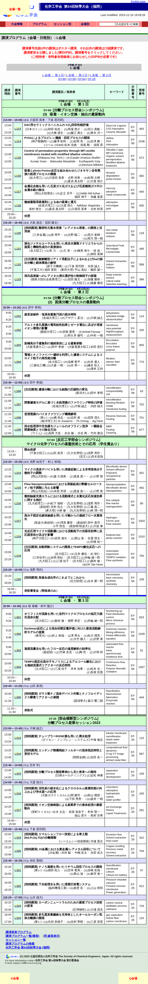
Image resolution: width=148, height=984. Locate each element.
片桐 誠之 (97, 317)
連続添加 (56, 343)
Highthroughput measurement (114, 333)
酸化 (89, 661)
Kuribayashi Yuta (89, 161)
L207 (18, 404)
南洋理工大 (49, 421)
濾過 (76, 354)
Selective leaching (116, 284)
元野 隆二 (74, 234)
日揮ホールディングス (70, 775)
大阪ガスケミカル (53, 795)
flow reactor (112, 503)
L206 (18, 391)
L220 (18, 579)
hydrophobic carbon (113, 795)
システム (85, 354)
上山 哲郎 (97, 888)
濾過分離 (44, 389)
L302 (18, 633)
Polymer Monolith (116, 668)
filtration (110, 358)
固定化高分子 (43, 661)
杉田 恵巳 (97, 346)
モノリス (57, 661)
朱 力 (52, 250)
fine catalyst (112, 500)
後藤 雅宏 (97, 283)
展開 (56, 697)
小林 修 (61, 510)
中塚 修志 (97, 739)
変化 (85, 389)
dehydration (112, 313)
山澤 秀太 (74, 635)
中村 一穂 (97, 335)
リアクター (49, 665)
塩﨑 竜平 (74, 361)
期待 (93, 771)
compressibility (114, 391)
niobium (110, 236)
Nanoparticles (114, 490)
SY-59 (72, 79)
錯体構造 (41, 262)
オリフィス (31, 613)
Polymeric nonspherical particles (113, 476)
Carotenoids (113, 251)
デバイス (47, 469)
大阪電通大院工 (79, 346)
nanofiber (111, 364)
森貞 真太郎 (75, 181)
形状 (27, 753)
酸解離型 (44, 259)
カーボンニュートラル (53, 902)
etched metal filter (116, 760)
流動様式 (67, 496)
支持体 (66, 914)
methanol (111, 909)
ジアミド (56, 259)
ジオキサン (84, 170)
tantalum (111, 233)
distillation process (116, 905)
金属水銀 (30, 189)
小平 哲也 (59, 526)
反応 (54, 170)
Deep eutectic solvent (114, 276)
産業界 (71, 804)
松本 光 (95, 668)
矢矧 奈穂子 (55, 921)
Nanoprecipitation (116, 484)
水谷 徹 (69, 433)
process (110, 773)
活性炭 (43, 788)
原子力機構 (54, 266)
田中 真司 (94, 522)
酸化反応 (89, 546)
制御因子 (82, 275)
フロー (89, 515)
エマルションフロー (52, 834)
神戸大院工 (40, 538)
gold (108, 208)
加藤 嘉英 (97, 196)
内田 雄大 (97, 406)
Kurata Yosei (38, 161)
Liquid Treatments (116, 813)
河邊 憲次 (97, 841)
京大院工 (61, 553)
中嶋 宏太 (81, 852)
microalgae (112, 205)
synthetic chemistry (111, 582)
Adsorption (112, 144)
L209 (18, 429)
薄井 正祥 (97, 368)
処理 (33, 174)
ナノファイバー (43, 354)
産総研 (44, 506)
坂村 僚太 (35, 209)
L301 (18, 617)
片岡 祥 (98, 652)
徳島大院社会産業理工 (46, 279)
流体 (39, 469)
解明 (53, 262)
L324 (18, 918)
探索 (94, 275)
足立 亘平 (66, 193)
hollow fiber (112, 918)
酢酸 (84, 484)
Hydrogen (111, 517)
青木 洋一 (97, 132)
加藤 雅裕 (94, 279)
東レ (43, 417)
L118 (18, 205)
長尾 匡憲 (97, 672)
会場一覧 (15, 9)
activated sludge (115, 316)
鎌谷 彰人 (94, 365)
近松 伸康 (97, 775)
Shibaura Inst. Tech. (50, 157)
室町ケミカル (40, 811)
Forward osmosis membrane (115, 888)
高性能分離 (49, 358)
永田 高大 (97, 852)
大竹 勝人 (80, 639)
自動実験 (44, 546)
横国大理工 (48, 331)
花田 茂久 (94, 417)
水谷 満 (82, 433)
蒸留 (82, 902)
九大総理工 (36, 503)
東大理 (50, 510)
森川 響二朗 (95, 700)
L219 (18, 555)
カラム (46, 496)
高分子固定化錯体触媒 (38, 515)
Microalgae (112, 248)
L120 (18, 233)
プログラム (39, 24)
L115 (18, 157)
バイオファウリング (52, 414)
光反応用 (30, 531)
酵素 (33, 697)
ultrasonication (114, 319)
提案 (42, 632)
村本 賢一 (94, 811)
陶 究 (82, 652)
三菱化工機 (38, 365)
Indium (110, 264)
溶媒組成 (73, 484)
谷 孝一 (75, 365)
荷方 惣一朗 (95, 238)
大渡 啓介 (97, 181)
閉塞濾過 (30, 402)
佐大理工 (36, 177)
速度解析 (73, 648)
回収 (67, 137)
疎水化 (54, 788)
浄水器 (40, 791)
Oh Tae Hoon (94, 564)
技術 (67, 834)
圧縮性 (74, 389)
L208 (18, 417)
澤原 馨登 (66, 522)
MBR (109, 426)
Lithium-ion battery (116, 875)
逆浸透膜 (30, 414)
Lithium (110, 871)
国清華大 (80, 700)
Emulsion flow (114, 834)
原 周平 (55, 234)
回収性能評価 (80, 124)
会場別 (85, 24)
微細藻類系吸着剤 (35, 202)
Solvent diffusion (115, 469)
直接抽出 (56, 247)
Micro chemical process (114, 622)
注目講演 (31, 259)
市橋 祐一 (97, 541)
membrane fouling (116, 409)
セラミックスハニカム (47, 124)
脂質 (27, 247)
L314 (18, 753)
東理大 (40, 635)
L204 (18, 361)
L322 (18, 886)
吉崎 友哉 (94, 870)
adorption (111, 191)
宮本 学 (34, 765)
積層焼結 (59, 750)
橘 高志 (58, 417)
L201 (18, 316)
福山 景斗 (81, 815)
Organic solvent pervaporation (115, 158)
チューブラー (47, 736)
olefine (110, 138)
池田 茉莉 (50, 269)
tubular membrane (116, 733)
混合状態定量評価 (63, 628)
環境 (36, 328)
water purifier (113, 799)
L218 (18, 536)
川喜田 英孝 (37, 119)
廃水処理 (85, 736)
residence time (114, 656)
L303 (18, 650)
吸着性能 (90, 788)
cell (108, 394)
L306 (18, 697)
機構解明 (70, 414)
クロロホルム (76, 788)
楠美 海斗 (83, 250)
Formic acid (112, 520)
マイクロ (30, 469)
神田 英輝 (97, 254)
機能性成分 (40, 247)
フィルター (72, 750)
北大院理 (76, 581)
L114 (18, 141)
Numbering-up (114, 610)
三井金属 (39, 234)
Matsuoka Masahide (62, 161)
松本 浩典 (70, 145)
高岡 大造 (54, 433)
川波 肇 (98, 526)
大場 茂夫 (97, 909)
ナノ (53, 693)
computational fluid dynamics (116, 749)
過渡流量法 (31, 648)
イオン (28, 328)
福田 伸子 (81, 196)
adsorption (112, 202)
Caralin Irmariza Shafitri (85, 157)
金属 (45, 849)
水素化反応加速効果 (89, 496)
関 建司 (75, 795)
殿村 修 (95, 561)
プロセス (75, 137)
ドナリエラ (86, 243)
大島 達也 (36, 222)
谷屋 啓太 (94, 538)
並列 (62, 613)
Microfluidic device (116, 466)
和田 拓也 (54, 129)
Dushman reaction (116, 629)
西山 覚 (79, 538)
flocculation (112, 340)
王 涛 (66, 250)
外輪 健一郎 (92, 557)
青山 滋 (78, 873)
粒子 (36, 358)
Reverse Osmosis (116, 415)
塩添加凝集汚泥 (52, 314)
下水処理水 (46, 884)
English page (138, 1)
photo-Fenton (113, 179)
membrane (112, 325)
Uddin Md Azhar (90, 193)
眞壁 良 (78, 888)
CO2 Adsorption (115, 128)
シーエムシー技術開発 (74, 841)
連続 (82, 515)
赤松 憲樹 (36, 860)
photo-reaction (114, 538)
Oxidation (111, 671)
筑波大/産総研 (44, 522)
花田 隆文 (51, 222)
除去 (42, 189)
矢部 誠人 (94, 266)
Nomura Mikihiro (92, 164)
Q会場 (133, 978)
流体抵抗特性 (90, 750)
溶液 (82, 227)
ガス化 (60, 186)
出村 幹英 (97, 209)
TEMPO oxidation (116, 557)
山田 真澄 (36, 685)
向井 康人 (94, 361)
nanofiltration (113, 736)
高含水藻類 (72, 243)
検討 (39, 499)
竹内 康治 (97, 433)
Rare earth (112, 840)
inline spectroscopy (113, 652)
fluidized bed (113, 534)
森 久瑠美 (60, 476)
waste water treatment (112, 741)
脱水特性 (70, 314)
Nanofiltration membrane (113, 867)
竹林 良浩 (66, 652)
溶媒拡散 (70, 469)
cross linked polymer (112, 348)
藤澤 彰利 (60, 141)
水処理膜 (62, 402)
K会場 (15, 978)
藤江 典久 (77, 132)
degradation (112, 175)
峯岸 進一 (97, 873)
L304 (18, 667)
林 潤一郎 (97, 510)
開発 (87, 137)
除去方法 (50, 429)
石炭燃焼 (85, 186)
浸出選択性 (66, 275)
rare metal (111, 229)
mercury (110, 188)
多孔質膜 (41, 324)
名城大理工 (50, 317)
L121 (18, 248)
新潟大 (80, 392)
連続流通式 (34, 665)
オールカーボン (89, 914)
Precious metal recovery (114, 851)
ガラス (43, 693)
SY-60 (62, 79)
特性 (91, 402)
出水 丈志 (59, 811)
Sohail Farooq (91, 331)
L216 (18, 503)
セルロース (94, 484)
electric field (112, 361)
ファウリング (79, 402)
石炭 (53, 186)
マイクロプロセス (76, 613)
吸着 (27, 170)
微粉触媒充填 (33, 496)
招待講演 (31, 227)
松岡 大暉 (94, 177)
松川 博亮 (94, 635)
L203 (18, 345)
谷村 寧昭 (77, 921)
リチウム (70, 866)
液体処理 (87, 804)
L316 (18, 793)
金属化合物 (31, 186)
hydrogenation (114, 506)
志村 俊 (75, 417)
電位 (82, 324)
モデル (40, 402)
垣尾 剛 (85, 145)
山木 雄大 (36, 897)
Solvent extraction (116, 837)
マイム (36, 433)
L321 (18, 870)
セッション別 (62, 24)
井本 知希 (77, 668)
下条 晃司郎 (55, 119)
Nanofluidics (113, 690)
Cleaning (111, 432)
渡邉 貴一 (80, 476)
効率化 (86, 648)
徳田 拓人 (54, 870)
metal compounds (116, 194)
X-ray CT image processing (115, 755)
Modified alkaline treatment (115, 164)
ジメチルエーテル (41, 243)
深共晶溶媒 (31, 275)
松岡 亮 (78, 141)
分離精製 (50, 837)
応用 (27, 550)
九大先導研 (75, 503)
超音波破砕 (31, 314)
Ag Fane (97, 421)
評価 (99, 402)
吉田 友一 (97, 757)
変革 (30, 905)
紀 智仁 (95, 553)
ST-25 (91, 79)
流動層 (51, 531)
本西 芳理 (60, 491)
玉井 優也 (81, 553)
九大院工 (79, 283)
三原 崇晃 (97, 921)
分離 (41, 771)
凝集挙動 (76, 343)
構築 (53, 174)
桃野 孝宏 (74, 620)
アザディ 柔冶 (74, 317)
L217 (18, 520)
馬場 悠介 (74, 129)
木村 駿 (66, 852)
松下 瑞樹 (57, 503)
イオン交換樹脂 (49, 804)
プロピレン (48, 137)
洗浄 (85, 426)
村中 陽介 (46, 606)
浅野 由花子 (37, 461)
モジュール (57, 426)
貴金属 (63, 849)
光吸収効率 (89, 531)
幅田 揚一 (97, 269)
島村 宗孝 (97, 815)
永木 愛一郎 (95, 581)
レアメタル (72, 227)
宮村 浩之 (57, 506)
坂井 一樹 (97, 798)
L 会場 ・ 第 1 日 (53, 75)
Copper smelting (115, 846)
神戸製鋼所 (39, 141)
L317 (18, 810)
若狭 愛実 (69, 331)
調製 (39, 472)
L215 (18, 487)
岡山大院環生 (44, 193)
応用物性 (79, 909)
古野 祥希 (74, 177)
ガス (68, 186)
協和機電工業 (57, 888)
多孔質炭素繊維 (49, 914)
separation (112, 770)
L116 (18, 175)
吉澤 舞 (95, 141)
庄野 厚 (98, 639)
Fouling (110, 419)
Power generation (116, 892)
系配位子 (67, 259)
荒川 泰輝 (94, 234)
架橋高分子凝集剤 (35, 343)
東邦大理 (67, 269)
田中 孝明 (34, 307)
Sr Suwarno (65, 421)
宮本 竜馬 (74, 870)
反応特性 (65, 665)
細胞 (64, 389)
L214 (18, 472)
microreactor (113, 574)
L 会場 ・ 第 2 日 (76, 75)
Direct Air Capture (116, 125)
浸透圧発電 (72, 884)
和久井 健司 (75, 335)
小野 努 (98, 476)
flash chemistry (114, 577)
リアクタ (41, 697)
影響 (44, 328)
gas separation (114, 914)
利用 (65, 354)
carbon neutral (114, 902)
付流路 (43, 613)
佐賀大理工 (46, 205)
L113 (18, 128)
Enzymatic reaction (112, 702)
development (113, 776)
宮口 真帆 (94, 129)
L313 (18, 738)
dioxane (110, 172)
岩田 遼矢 (61, 538)
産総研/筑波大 (79, 526)
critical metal (113, 281)
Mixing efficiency (115, 632)
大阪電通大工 (35, 346)
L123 (18, 279)
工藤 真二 (94, 506)
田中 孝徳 (58, 346)
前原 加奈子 (76, 811)
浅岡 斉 (98, 145)
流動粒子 (73, 531)
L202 (18, 330)
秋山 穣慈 (94, 795)
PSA (108, 141)
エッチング (46, 750)
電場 (27, 354)
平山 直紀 (81, 269)
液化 (27, 243)
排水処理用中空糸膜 (37, 426)
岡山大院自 (39, 476)
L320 (18, 851)
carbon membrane (116, 921)
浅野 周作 (94, 503)
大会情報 (17, 24)
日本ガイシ (33, 129)
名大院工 (36, 250)
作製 (76, 693)
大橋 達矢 (57, 132)
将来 (82, 771)
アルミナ (30, 324)
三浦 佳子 (62, 561)
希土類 (83, 834)
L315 (18, 773)
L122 (18, 264)
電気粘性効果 (59, 324)
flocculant (111, 343)
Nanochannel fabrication (113, 696)
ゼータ (75, 324)
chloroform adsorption (112, 789)
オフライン (75, 426)
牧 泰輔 (33, 606)
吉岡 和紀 (57, 557)
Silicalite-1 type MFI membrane (114, 151)
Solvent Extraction (116, 261)
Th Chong (82, 421)
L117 (18, 191)
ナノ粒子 (30, 487)
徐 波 (96, 250)
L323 (18, 905)
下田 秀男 (75, 798)
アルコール (79, 661)
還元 (73, 202)
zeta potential (113, 328)
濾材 (56, 354)
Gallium (110, 267)
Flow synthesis (114, 560)
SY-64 (82, 79)
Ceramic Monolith (116, 132)
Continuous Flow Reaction (115, 664)
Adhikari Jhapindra (88, 205)
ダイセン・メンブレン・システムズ (66, 739)
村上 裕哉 (54, 461)
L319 (18, 837)
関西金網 (79, 757)
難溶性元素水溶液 (50, 227)
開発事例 (61, 771)
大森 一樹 (57, 365)
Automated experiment (112, 552)
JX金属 (53, 852)
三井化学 (39, 557)
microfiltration (113, 387)
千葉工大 (37, 269)
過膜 (50, 866)
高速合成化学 (47, 577)
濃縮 (58, 137)
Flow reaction (113, 523)
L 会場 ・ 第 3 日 (100, 75)
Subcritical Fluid (115, 245)
